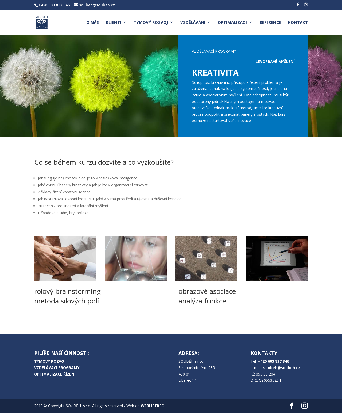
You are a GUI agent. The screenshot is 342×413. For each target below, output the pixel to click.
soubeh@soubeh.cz (281, 367)
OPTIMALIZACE (232, 22)
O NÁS (92, 22)
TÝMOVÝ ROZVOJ (151, 22)
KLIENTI (113, 22)
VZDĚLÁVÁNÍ (192, 22)
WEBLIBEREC (152, 405)
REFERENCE (270, 22)
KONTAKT (298, 22)
